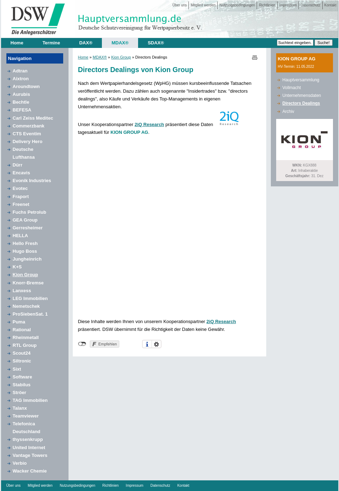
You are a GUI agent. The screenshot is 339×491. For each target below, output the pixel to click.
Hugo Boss (25, 251)
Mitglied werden (203, 5)
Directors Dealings (301, 103)
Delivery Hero (28, 141)
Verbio (20, 463)
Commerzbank (29, 126)
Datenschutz (311, 5)
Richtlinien (267, 5)
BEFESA (22, 110)
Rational (22, 329)
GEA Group (25, 220)
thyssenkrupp (28, 439)
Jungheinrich (27, 259)
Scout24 (22, 353)
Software (22, 377)
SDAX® (156, 42)
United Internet (29, 447)
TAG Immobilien (30, 400)
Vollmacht (292, 87)
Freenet (21, 204)
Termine (51, 42)
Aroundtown (26, 86)
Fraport (21, 196)
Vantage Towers (30, 455)
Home (17, 42)
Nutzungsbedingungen (237, 5)
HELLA (20, 235)
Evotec (20, 188)
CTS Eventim (27, 133)
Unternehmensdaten (302, 95)
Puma (19, 321)
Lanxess (22, 290)
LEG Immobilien (30, 298)
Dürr (17, 165)
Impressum (288, 5)
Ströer (19, 392)
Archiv (288, 111)
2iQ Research (149, 124)
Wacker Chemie (30, 471)
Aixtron (21, 78)
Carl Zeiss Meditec (33, 118)
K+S (17, 266)
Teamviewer (26, 416)
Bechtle (21, 102)
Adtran (20, 70)
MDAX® (120, 42)
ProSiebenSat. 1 (30, 314)
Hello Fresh (25, 243)
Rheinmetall (26, 337)
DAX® (85, 42)
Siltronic (22, 361)
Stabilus (22, 384)
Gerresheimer (28, 227)
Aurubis (21, 94)
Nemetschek (26, 306)
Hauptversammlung (301, 79)
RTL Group (25, 345)
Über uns (180, 5)
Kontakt (330, 5)
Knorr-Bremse (28, 282)
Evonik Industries (32, 180)
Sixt (17, 369)
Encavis (21, 172)
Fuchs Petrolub (30, 212)
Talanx (20, 408)
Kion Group (25, 274)
